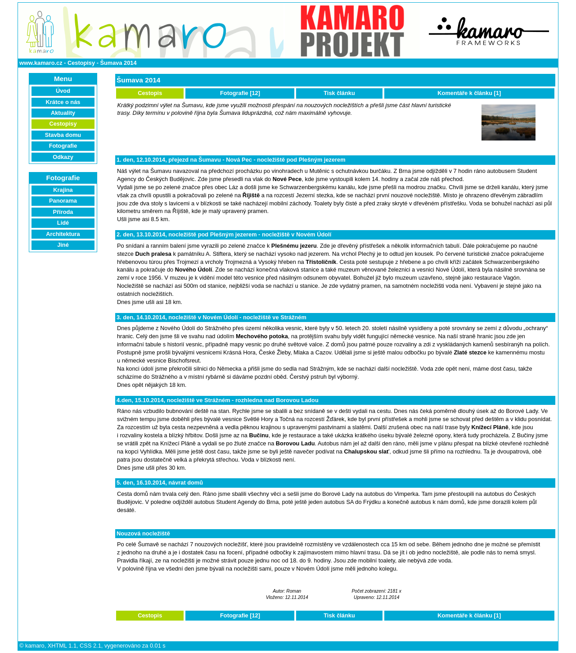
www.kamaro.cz (41, 62)
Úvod (63, 90)
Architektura (63, 234)
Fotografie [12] (240, 93)
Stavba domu (63, 135)
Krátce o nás (63, 102)
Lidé (63, 222)
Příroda (63, 212)
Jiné (63, 244)
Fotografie (63, 145)
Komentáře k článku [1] (469, 93)
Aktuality (63, 112)
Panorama (63, 200)
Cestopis (150, 93)
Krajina (62, 189)
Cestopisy (81, 62)
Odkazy (63, 157)
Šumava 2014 (118, 62)
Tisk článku (339, 93)
